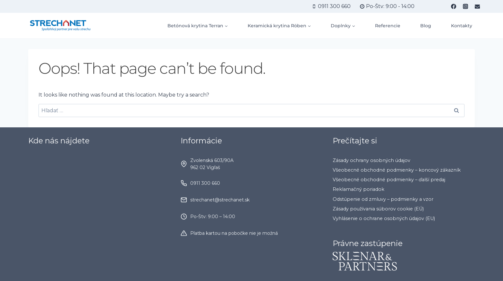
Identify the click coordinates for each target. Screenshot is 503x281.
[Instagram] (465, 6)
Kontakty (461, 26)
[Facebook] (453, 6)
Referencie (387, 26)
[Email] (477, 6)
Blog (425, 26)
